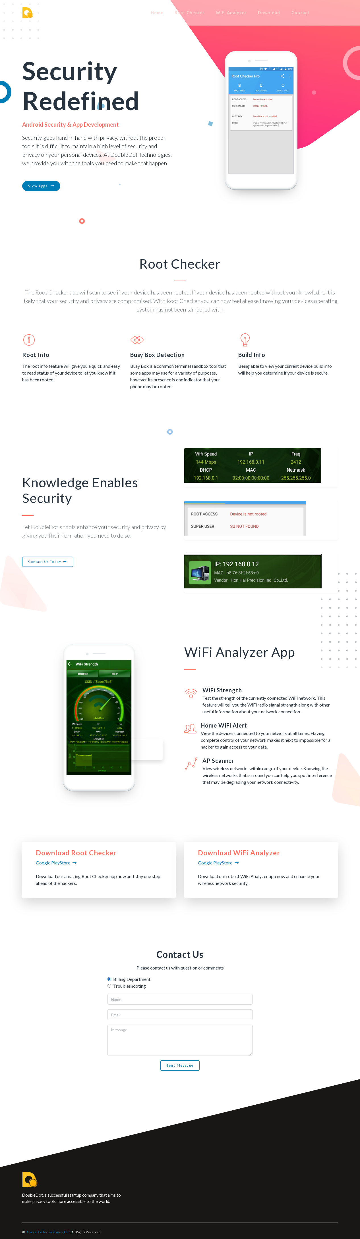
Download (291, 12)
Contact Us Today (44, 561)
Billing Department (131, 979)
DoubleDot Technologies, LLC (48, 1232)
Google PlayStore (53, 862)
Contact (323, 12)
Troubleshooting (129, 986)
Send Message (179, 1065)
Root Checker (212, 12)
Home (179, 12)
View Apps (41, 186)
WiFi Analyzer (253, 12)
